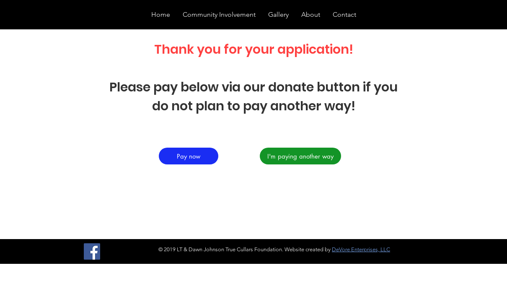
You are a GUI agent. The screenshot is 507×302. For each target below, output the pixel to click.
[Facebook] (92, 251)
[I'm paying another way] (300, 156)
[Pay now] (188, 156)
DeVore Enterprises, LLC (361, 249)
